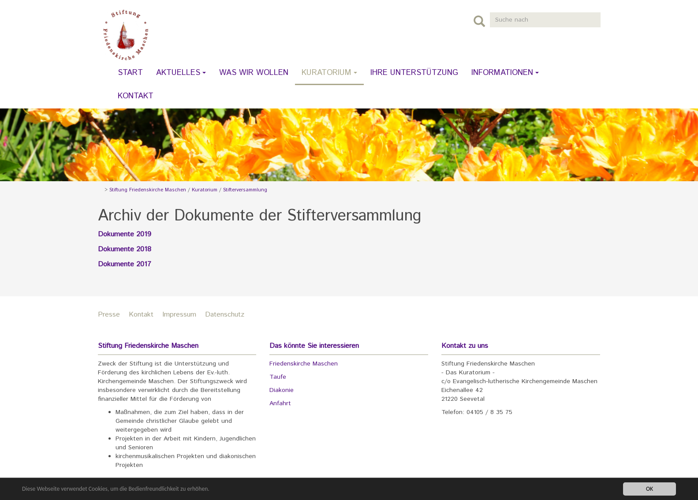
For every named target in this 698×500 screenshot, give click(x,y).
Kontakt (135, 96)
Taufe (277, 377)
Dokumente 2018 (124, 249)
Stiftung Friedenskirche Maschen (147, 190)
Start (130, 72)
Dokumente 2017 (124, 264)
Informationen (505, 72)
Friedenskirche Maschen (303, 363)
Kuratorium (329, 72)
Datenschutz (224, 315)
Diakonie (281, 390)
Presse (109, 315)
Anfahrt (280, 403)
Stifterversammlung (245, 190)
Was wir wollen (253, 72)
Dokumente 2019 (124, 234)
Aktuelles (181, 72)
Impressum (179, 315)
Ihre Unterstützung (414, 72)
